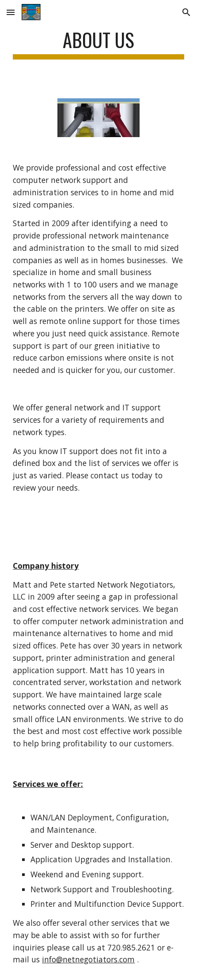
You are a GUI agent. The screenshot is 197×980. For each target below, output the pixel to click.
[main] (98, 44)
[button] (10, 12)
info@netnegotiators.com (88, 959)
